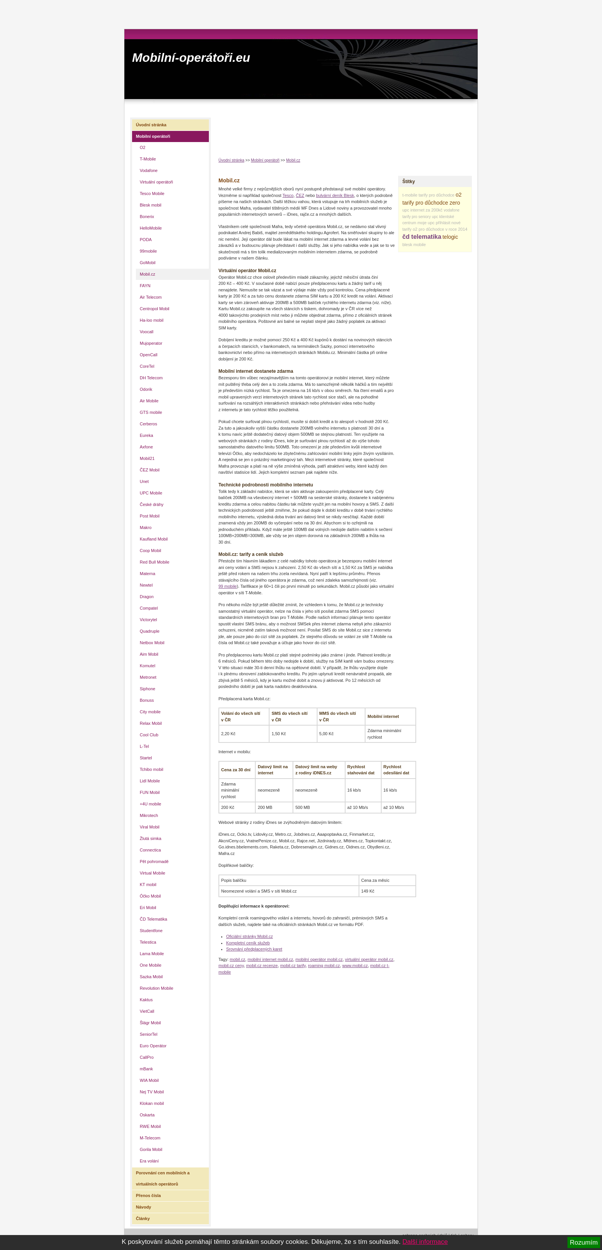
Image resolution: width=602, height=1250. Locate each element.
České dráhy (152, 504)
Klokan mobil (152, 1103)
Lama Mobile (152, 953)
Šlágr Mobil (150, 1022)
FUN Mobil (150, 792)
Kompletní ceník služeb (248, 943)
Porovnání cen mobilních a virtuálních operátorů (163, 1178)
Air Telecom (151, 297)
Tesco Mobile (152, 193)
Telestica (148, 942)
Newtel (146, 585)
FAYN (145, 285)
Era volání (149, 1161)
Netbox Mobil (152, 642)
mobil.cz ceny (231, 965)
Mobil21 (147, 458)
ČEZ (300, 195)
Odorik (146, 389)
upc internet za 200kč (422, 210)
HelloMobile (151, 228)
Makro (146, 527)
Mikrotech (149, 815)
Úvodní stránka (231, 160)
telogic (450, 237)
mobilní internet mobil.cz (270, 959)
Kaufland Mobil (154, 539)
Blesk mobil (150, 205)
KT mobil (148, 884)
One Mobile (150, 965)
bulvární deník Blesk (335, 195)
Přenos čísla (148, 1195)
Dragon (147, 596)
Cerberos (148, 424)
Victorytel (148, 619)
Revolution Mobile (156, 988)
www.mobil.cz (355, 965)
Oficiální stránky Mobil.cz (249, 936)
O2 (143, 147)
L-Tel (144, 746)
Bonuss (147, 700)
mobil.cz (237, 959)
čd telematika (421, 236)
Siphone (147, 688)
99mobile (148, 251)
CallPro (147, 1057)
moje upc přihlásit (433, 222)
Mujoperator (151, 343)
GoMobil (147, 262)
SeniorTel (148, 1034)
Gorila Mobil (151, 1149)
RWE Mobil (150, 1126)
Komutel (147, 665)
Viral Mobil (149, 827)
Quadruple (149, 631)
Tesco (288, 195)
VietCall (147, 1011)
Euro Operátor (153, 1045)
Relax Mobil (151, 723)
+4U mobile (150, 804)
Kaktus (146, 999)
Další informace (425, 1241)
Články (143, 1218)
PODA (146, 239)
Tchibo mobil (151, 769)
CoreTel (147, 366)
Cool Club (149, 734)
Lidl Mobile (150, 781)
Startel (146, 758)
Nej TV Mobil (152, 1092)
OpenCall (148, 354)
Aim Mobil (149, 654)
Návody (143, 1207)
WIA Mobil (149, 1080)
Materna (147, 573)
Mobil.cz (293, 160)
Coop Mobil (150, 550)
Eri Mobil (148, 907)
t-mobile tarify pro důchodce (428, 195)
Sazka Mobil (151, 976)
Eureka (146, 435)
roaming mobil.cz (324, 965)
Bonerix (147, 216)
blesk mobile (414, 244)
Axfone (146, 447)
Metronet (148, 677)
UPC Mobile (151, 493)
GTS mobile (151, 412)
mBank (146, 1068)
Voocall (146, 331)
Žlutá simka (150, 838)
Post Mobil (149, 516)
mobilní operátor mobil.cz (319, 959)
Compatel (149, 608)
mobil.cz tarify (293, 965)
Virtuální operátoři (156, 182)
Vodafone (149, 170)
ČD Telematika (153, 919)
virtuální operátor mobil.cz (369, 959)
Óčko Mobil (150, 896)
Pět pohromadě (154, 861)
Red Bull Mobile (154, 562)
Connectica (150, 850)
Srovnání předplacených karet (254, 949)
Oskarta (147, 1115)
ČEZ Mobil (149, 470)
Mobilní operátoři (265, 160)
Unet (144, 481)
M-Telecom (150, 1138)
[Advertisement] (358, 131)
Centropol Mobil (154, 308)
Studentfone (151, 930)
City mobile (150, 711)
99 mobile (227, 586)
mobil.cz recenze (262, 965)
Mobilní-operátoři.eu (191, 57)
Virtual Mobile (152, 873)
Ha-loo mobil (152, 320)
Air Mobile (149, 400)
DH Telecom (151, 377)
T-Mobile (148, 159)
